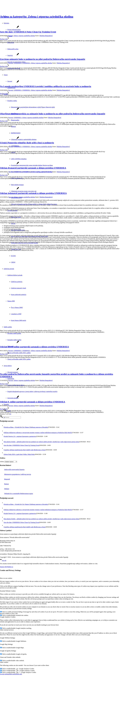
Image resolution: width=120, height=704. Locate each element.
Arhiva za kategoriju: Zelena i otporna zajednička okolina (36, 16)
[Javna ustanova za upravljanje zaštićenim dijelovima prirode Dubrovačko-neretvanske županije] (14, 9)
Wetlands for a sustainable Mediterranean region (16, 493)
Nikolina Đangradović (46, 35)
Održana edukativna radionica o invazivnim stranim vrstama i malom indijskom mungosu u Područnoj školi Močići (38, 432)
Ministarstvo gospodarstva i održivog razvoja (15, 474)
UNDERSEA (17, 63)
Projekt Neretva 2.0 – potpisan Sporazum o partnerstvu (20, 436)
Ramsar (4, 484)
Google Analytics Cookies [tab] (7, 617)
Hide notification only (15, 674)
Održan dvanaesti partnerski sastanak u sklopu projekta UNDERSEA (33, 168)
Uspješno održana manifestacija (24, 450)
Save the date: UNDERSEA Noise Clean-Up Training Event (28, 32)
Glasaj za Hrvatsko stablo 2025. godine (19, 353)
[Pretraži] (13, 417)
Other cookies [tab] (4, 662)
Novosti (10, 35)
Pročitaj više (4, 39)
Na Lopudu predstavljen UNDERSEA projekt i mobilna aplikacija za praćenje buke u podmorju (45, 86)
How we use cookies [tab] (6, 578)
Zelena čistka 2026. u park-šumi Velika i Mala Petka (19, 454)
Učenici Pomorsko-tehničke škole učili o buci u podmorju (27, 142)
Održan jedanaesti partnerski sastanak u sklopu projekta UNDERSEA (33, 193)
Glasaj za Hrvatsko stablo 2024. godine (19, 359)
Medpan (4, 489)
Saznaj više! (3, 567)
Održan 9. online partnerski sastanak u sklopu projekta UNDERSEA (32, 402)
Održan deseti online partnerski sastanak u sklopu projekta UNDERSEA (34, 346)
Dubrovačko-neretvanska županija (12, 469)
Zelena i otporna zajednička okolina (24, 35)
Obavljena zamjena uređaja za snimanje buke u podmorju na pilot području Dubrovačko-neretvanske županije (52, 113)
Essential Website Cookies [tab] (8, 591)
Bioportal (5, 479)
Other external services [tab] (7, 630)
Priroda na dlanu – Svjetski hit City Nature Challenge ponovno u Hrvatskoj (26, 427)
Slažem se (10, 567)
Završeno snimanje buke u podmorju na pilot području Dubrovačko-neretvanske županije (42, 59)
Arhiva (2, 461)
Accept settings (4, 674)
